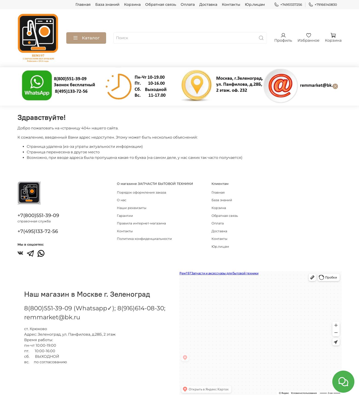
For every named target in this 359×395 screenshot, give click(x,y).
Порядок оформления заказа (141, 188)
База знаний (107, 4)
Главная (83, 4)
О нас (121, 195)
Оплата (188, 4)
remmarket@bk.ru (52, 312)
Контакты (231, 4)
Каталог (86, 38)
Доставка (208, 4)
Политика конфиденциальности (144, 234)
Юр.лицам (255, 4)
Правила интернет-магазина (141, 219)
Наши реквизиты (131, 203)
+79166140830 (322, 4)
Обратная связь (160, 4)
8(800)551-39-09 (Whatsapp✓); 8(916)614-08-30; (94, 303)
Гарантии (125, 211)
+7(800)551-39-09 (38, 211)
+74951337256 (288, 4)
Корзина (132, 4)
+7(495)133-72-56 (37, 226)
